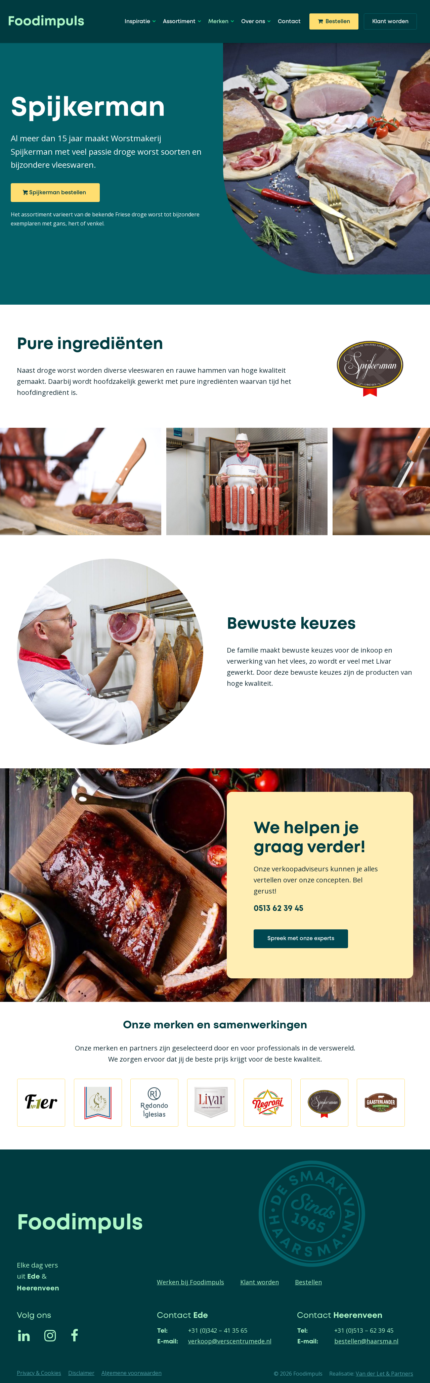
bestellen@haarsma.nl (366, 1341)
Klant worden (259, 1282)
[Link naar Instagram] (54, 1335)
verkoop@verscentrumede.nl (229, 1341)
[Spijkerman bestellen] (55, 192)
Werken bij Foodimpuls (190, 1282)
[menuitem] (139, 21)
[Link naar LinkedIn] (28, 1335)
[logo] (46, 21)
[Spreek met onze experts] (301, 938)
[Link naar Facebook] (81, 1335)
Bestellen (308, 1282)
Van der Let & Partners (384, 1373)
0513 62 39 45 (278, 908)
